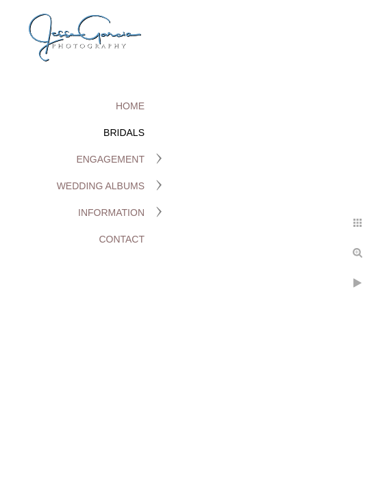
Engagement (110, 159)
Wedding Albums (101, 185)
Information (111, 212)
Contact (122, 239)
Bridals (124, 132)
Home (130, 105)
